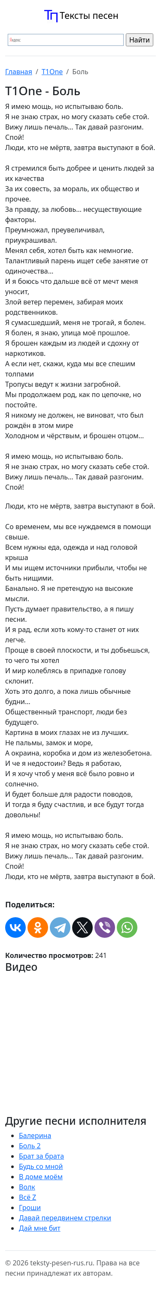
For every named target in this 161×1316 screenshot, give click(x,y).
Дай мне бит (40, 1228)
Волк (27, 1187)
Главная (18, 71)
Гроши (30, 1207)
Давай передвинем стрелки (65, 1218)
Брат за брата (41, 1156)
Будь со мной (41, 1166)
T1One (52, 71)
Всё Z (27, 1197)
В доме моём (41, 1176)
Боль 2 (30, 1145)
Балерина (35, 1135)
